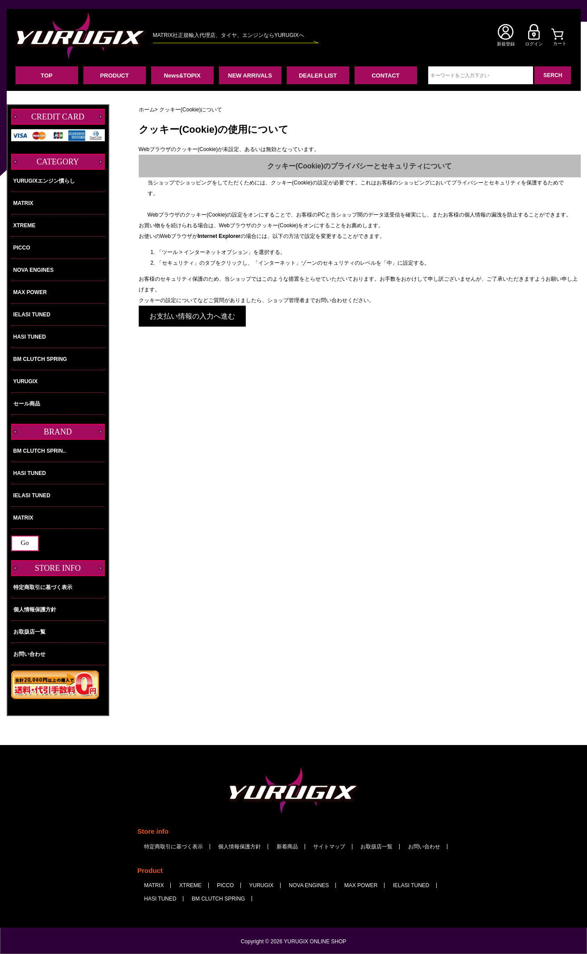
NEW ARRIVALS (250, 75)
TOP (47, 75)
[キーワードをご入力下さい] (480, 75)
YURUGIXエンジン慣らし (44, 181)
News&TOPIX (182, 75)
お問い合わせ (29, 654)
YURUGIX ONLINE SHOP (315, 941)
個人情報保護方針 (34, 609)
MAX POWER (30, 292)
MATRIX (23, 203)
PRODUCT (114, 75)
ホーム (147, 109)
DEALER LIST (318, 75)
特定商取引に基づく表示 (42, 587)
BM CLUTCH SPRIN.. (57, 451)
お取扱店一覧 (29, 632)
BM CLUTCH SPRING (40, 359)
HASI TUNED (29, 337)
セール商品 (26, 404)
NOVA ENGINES (33, 270)
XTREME (24, 225)
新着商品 (287, 846)
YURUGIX (25, 381)
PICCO (21, 248)
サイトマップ (329, 846)
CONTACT (386, 75)
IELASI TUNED (31, 314)
